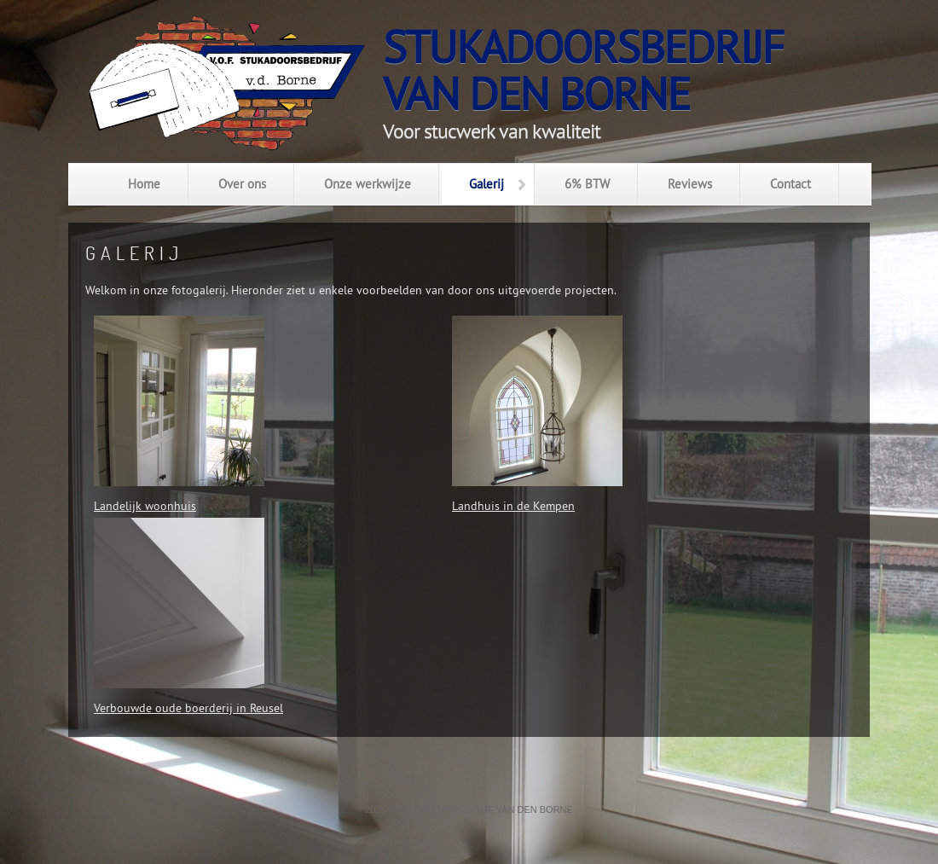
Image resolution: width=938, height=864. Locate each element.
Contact (790, 184)
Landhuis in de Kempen (513, 505)
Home (144, 184)
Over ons (242, 184)
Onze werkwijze (367, 184)
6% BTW (587, 184)
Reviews (690, 184)
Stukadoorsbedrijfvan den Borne (583, 70)
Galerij (486, 184)
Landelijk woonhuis (145, 505)
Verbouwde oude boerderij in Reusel (188, 708)
